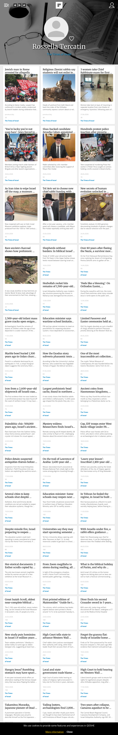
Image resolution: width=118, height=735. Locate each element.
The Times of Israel (59, 54)
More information (54, 731)
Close (70, 731)
